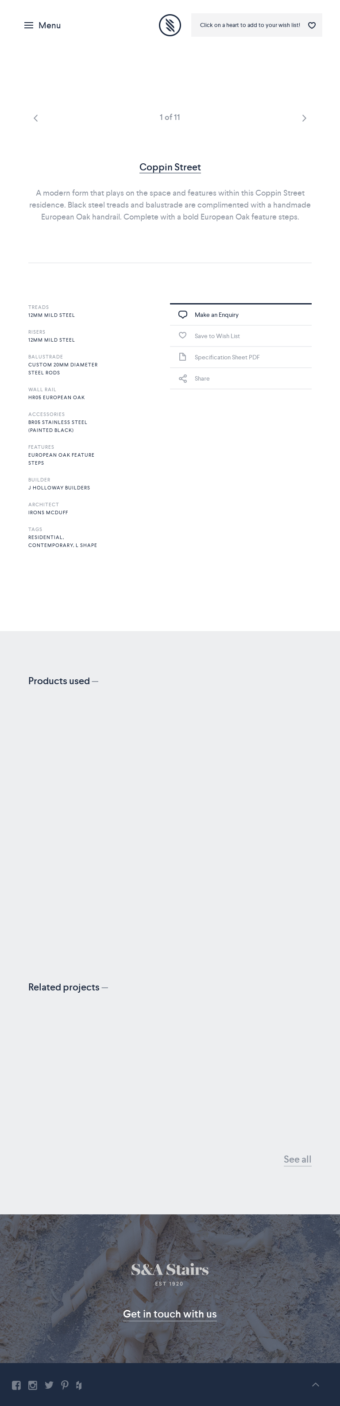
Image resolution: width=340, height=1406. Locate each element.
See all (298, 1159)
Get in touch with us (170, 1314)
